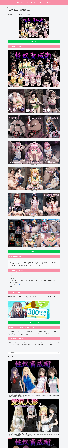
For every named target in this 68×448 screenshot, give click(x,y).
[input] (34, 353)
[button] (59, 352)
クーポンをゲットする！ (34, 322)
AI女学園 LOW (18, 284)
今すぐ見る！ (34, 41)
